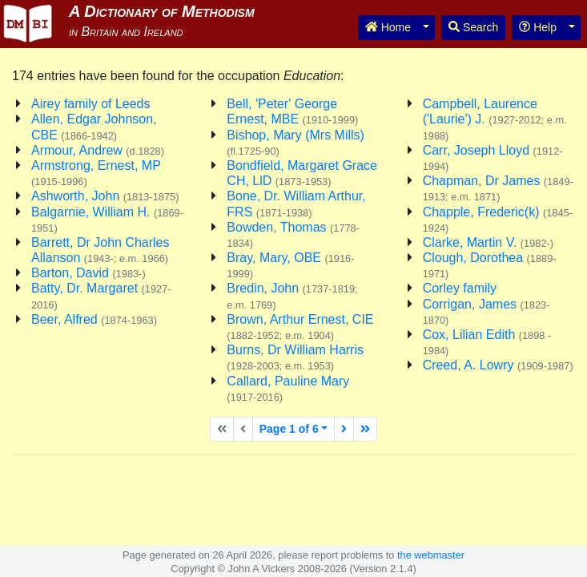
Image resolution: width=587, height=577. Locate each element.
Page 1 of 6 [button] (289, 428)
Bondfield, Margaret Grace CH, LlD (302, 173)
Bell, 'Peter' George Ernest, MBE (292, 111)
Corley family (460, 288)
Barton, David (88, 273)
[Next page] (344, 429)
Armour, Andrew (97, 150)
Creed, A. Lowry (498, 365)
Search (473, 27)
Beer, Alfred (94, 319)
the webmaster (430, 555)
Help (538, 27)
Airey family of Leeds (91, 104)
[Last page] (365, 429)
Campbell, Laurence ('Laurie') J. (495, 119)
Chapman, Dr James (498, 188)
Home (388, 27)
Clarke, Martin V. (488, 242)
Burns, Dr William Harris (295, 357)
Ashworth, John (105, 196)
